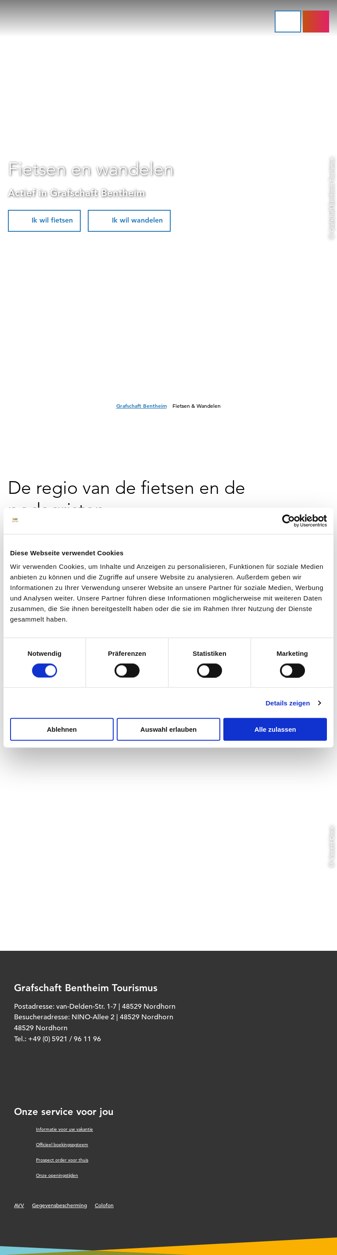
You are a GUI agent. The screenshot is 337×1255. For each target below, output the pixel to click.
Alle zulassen (275, 729)
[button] (44, 221)
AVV (19, 1204)
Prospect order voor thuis (62, 1160)
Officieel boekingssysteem (62, 1144)
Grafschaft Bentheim (141, 405)
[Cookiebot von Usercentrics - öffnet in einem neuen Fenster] (288, 520)
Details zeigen (287, 702)
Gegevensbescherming (59, 1204)
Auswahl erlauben (168, 729)
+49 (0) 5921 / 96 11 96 (64, 1039)
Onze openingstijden (57, 1175)
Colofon (104, 1204)
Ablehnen (62, 729)
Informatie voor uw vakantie (64, 1129)
